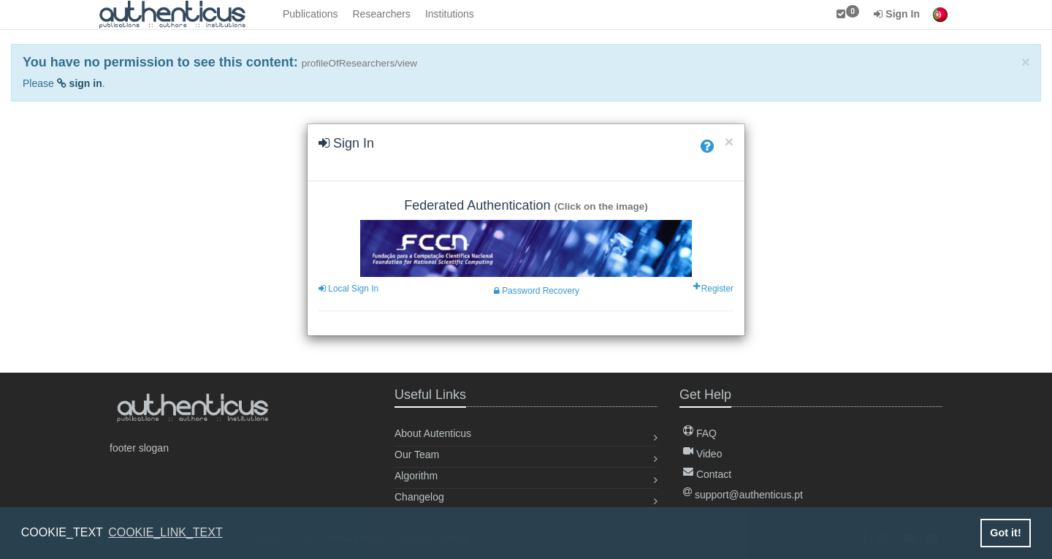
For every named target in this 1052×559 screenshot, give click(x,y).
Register (714, 289)
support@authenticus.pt (743, 495)
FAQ (700, 433)
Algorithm (416, 476)
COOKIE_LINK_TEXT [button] (165, 532)
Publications (310, 14)
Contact (707, 474)
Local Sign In (348, 289)
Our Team (416, 454)
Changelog (419, 497)
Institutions (449, 14)
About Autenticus (432, 433)
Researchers (382, 14)
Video (702, 454)
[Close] (1025, 61)
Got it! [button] (1005, 533)
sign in (79, 83)
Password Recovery (536, 291)
